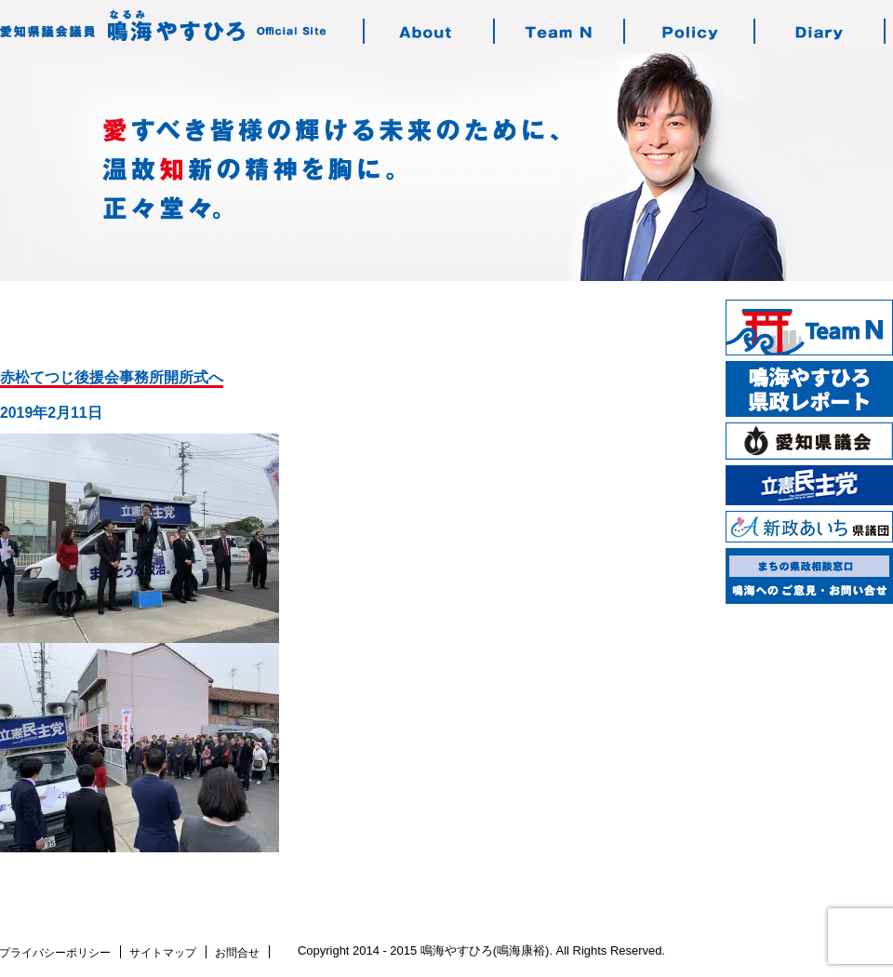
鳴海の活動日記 (820, 31)
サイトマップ (162, 952)
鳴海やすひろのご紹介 (430, 31)
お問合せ (237, 952)
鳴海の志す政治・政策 (690, 31)
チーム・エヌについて (560, 31)
